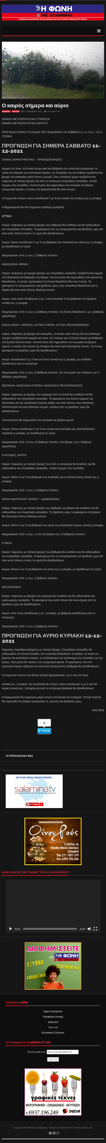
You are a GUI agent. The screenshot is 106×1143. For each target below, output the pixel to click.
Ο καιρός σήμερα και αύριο (35, 105)
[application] (53, 906)
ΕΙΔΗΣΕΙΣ (6, 111)
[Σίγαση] (89, 929)
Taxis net (53, 1027)
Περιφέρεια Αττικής (53, 1016)
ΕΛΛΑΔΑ (15, 111)
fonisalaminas (53, 111)
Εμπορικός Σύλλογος (53, 1032)
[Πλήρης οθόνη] (95, 929)
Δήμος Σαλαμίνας (53, 1011)
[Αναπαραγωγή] (11, 929)
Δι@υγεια (53, 1022)
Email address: (53, 1052)
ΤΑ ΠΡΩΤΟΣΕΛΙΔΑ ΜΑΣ (19, 755)
